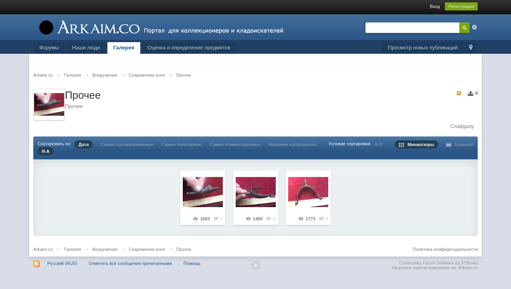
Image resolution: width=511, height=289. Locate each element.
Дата (84, 144)
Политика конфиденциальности (445, 249)
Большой (460, 144)
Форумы (49, 48)
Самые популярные (182, 144)
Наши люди (86, 48)
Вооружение (104, 249)
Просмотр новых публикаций (423, 48)
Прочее (184, 249)
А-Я (378, 144)
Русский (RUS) (62, 263)
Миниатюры (416, 144)
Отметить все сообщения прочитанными (130, 263)
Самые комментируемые (235, 144)
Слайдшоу (462, 126)
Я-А (46, 151)
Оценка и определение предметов (188, 48)
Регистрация (461, 6)
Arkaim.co (43, 249)
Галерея (124, 48)
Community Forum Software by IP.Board (438, 263)
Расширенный (474, 27)
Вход (435, 6)
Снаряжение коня (147, 249)
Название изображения (293, 144)
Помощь (192, 263)
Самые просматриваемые (127, 144)
